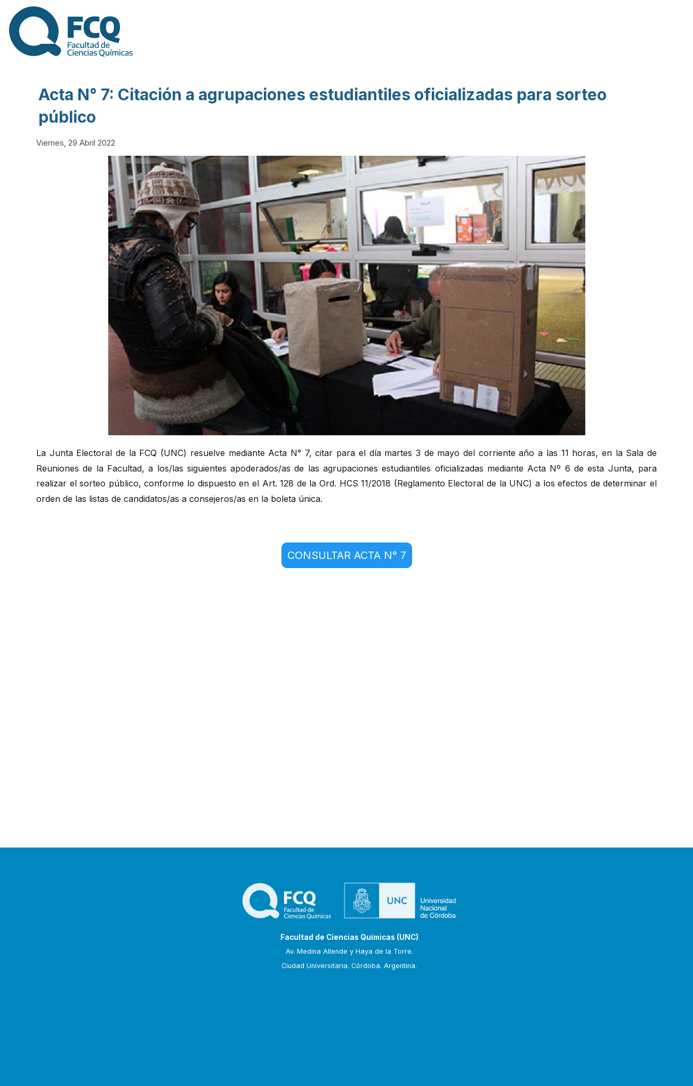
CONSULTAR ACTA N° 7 (346, 555)
